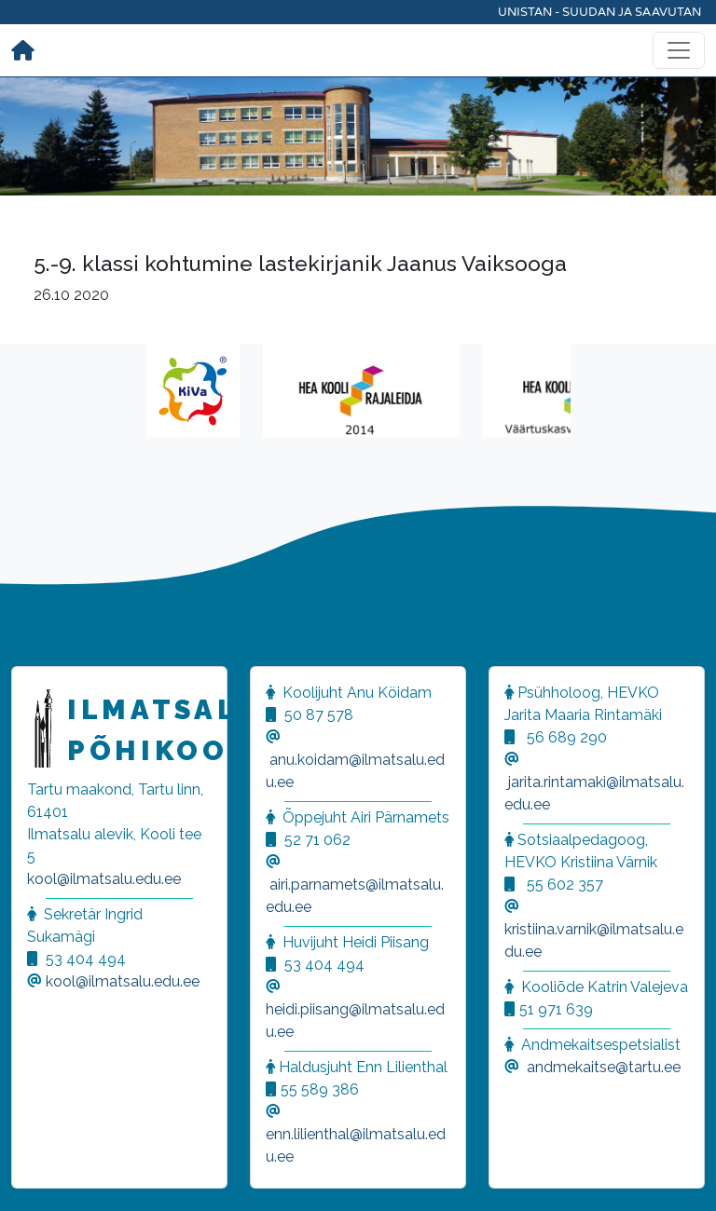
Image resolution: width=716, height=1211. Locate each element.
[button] (37, 1173)
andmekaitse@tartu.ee (604, 1067)
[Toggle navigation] (679, 50)
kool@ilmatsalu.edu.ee (104, 879)
